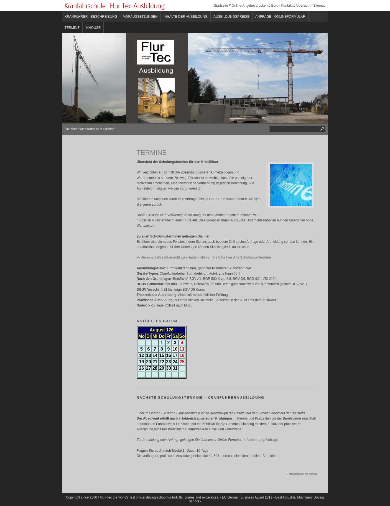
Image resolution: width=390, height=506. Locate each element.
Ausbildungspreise (231, 17)
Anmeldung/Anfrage (262, 440)
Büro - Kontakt (282, 5)
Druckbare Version (302, 474)
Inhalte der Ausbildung (186, 17)
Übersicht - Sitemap (310, 5)
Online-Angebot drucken (249, 5)
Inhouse (93, 28)
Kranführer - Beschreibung (91, 17)
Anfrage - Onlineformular (280, 17)
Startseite (221, 5)
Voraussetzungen (140, 17)
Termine (72, 28)
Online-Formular (222, 199)
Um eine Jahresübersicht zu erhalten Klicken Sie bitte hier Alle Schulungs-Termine (206, 257)
